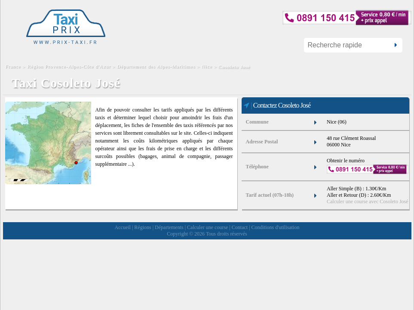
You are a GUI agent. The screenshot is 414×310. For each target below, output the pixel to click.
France (14, 66)
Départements (169, 227)
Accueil (123, 227)
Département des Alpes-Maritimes (156, 66)
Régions (142, 227)
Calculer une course (207, 227)
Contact (240, 227)
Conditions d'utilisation (275, 227)
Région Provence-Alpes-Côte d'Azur (68, 66)
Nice (207, 66)
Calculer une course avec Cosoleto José (367, 201)
